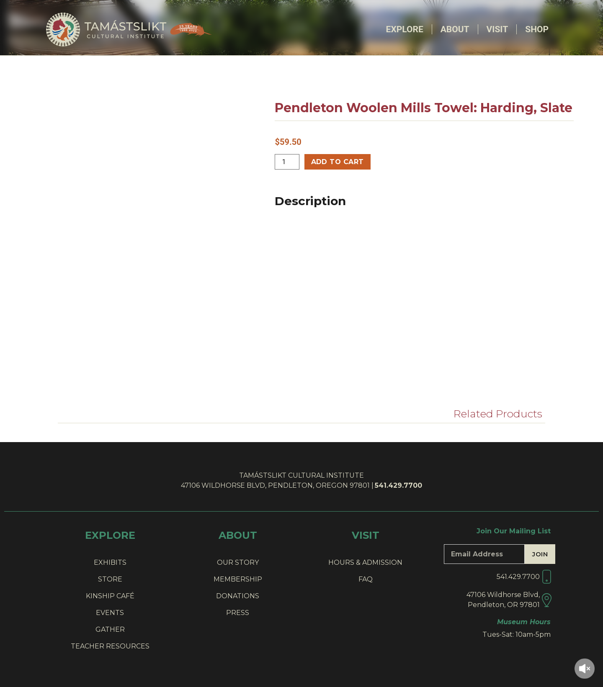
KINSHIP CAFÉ (110, 596)
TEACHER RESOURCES (110, 646)
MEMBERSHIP (238, 579)
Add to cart (337, 162)
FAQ (365, 579)
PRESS (237, 613)
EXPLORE (110, 535)
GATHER (110, 629)
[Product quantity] (287, 162)
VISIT (365, 535)
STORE (110, 579)
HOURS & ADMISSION (365, 562)
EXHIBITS (110, 562)
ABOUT (238, 535)
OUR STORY (238, 562)
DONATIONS (237, 596)
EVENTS (110, 613)
